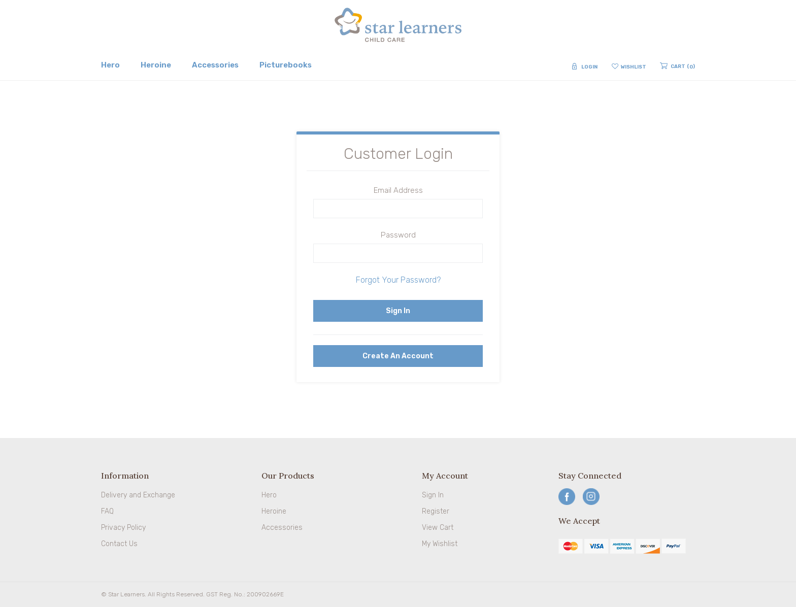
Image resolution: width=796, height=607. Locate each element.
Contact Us (119, 543)
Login (589, 67)
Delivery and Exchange (138, 495)
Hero (269, 495)
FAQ (107, 511)
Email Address (398, 190)
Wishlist (633, 67)
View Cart (437, 527)
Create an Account (398, 356)
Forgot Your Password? (398, 280)
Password (398, 235)
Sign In (433, 495)
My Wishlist (439, 543)
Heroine (273, 511)
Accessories (282, 527)
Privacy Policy (123, 527)
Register (435, 511)
